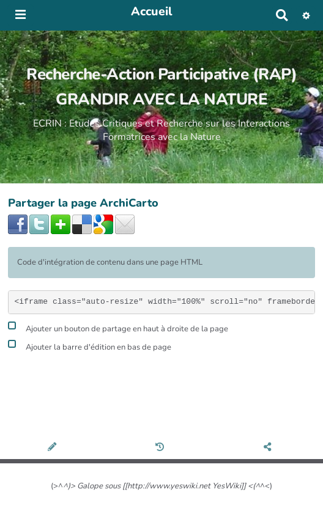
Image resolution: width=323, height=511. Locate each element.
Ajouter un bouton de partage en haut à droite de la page (118, 327)
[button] (306, 15)
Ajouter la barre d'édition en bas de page (89, 346)
